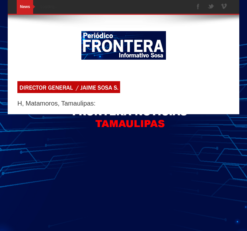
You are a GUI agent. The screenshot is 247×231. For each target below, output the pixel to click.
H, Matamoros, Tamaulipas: (56, 103)
